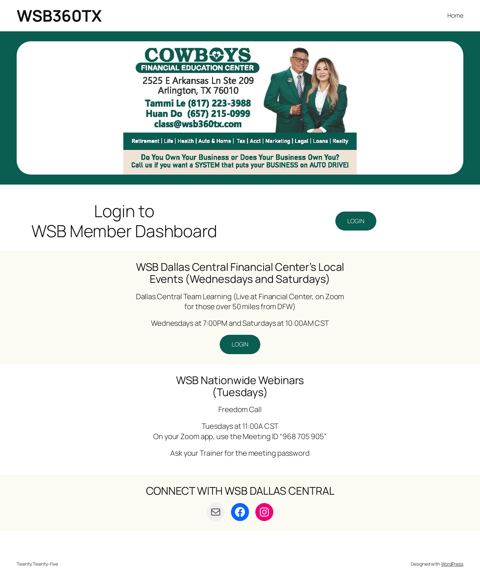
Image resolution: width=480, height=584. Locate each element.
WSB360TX (59, 15)
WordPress (452, 564)
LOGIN (355, 221)
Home (455, 15)
